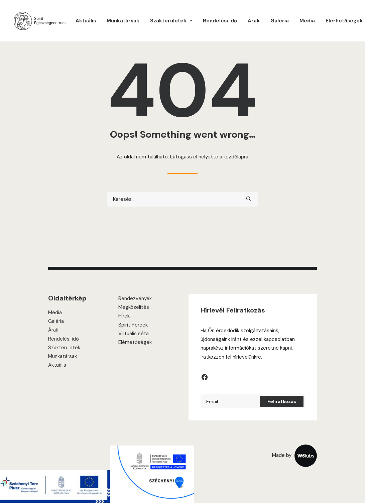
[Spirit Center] (39, 20)
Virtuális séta (133, 333)
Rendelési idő (220, 20)
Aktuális (86, 20)
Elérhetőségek (344, 20)
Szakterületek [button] (171, 20)
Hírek (124, 315)
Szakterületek (64, 347)
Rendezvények (135, 298)
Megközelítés (133, 307)
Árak (254, 20)
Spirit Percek (133, 325)
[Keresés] (182, 199)
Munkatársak (123, 20)
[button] (248, 198)
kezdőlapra (236, 156)
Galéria (279, 20)
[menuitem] (86, 20)
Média (307, 20)
